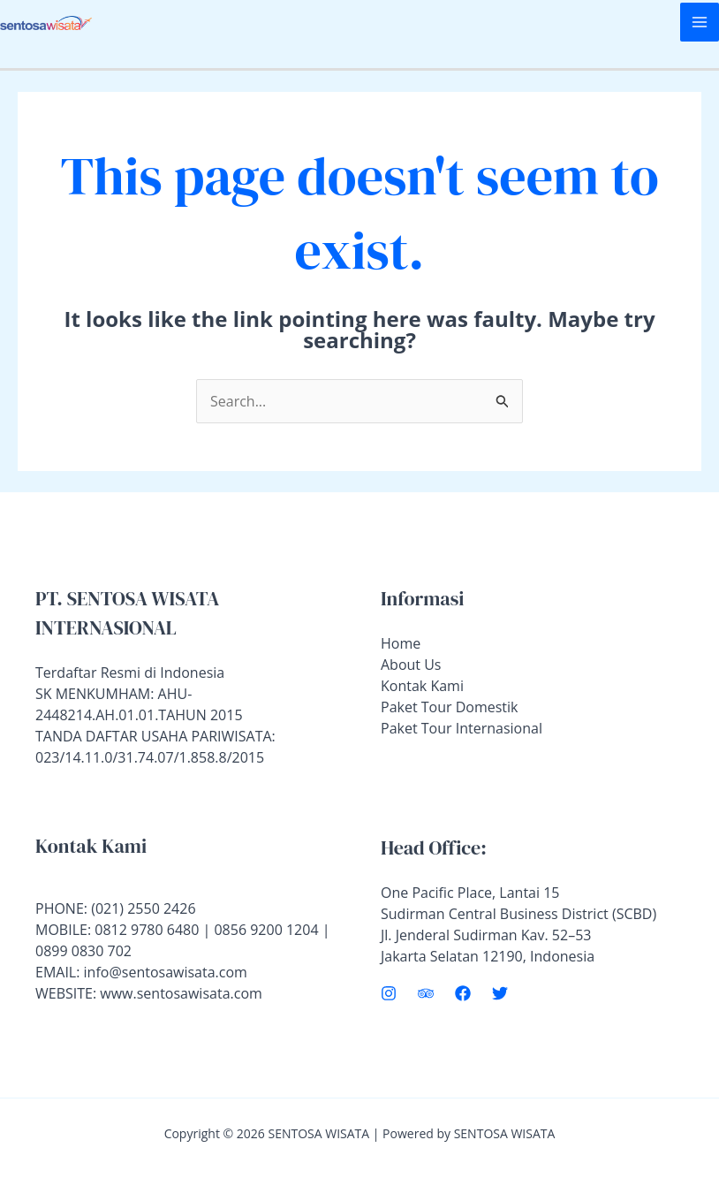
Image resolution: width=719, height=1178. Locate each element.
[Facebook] (463, 993)
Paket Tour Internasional (461, 728)
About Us (411, 664)
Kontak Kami (422, 685)
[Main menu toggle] (699, 22)
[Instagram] (389, 993)
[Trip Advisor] (426, 993)
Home (400, 643)
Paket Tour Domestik (449, 707)
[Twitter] (500, 993)
